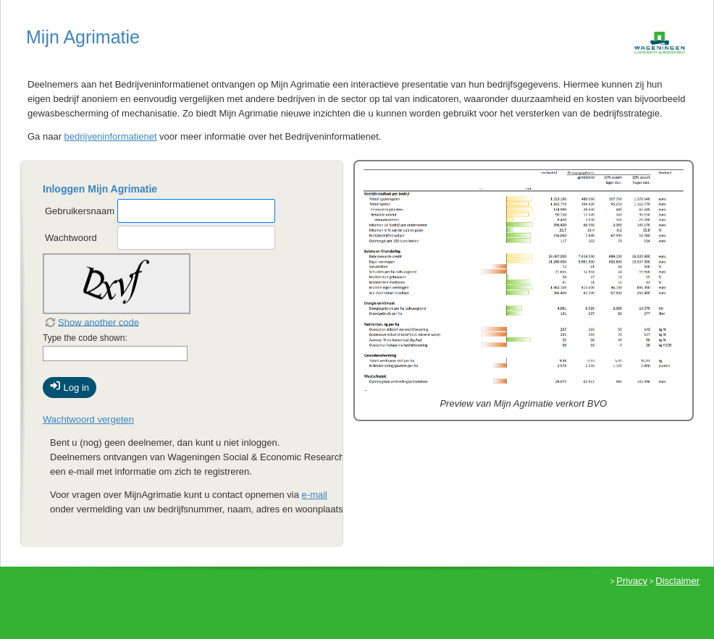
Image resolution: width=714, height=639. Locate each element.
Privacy (631, 580)
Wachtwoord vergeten (88, 419)
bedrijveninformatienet (110, 136)
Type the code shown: (85, 338)
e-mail (314, 494)
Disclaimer (677, 580)
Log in (69, 386)
